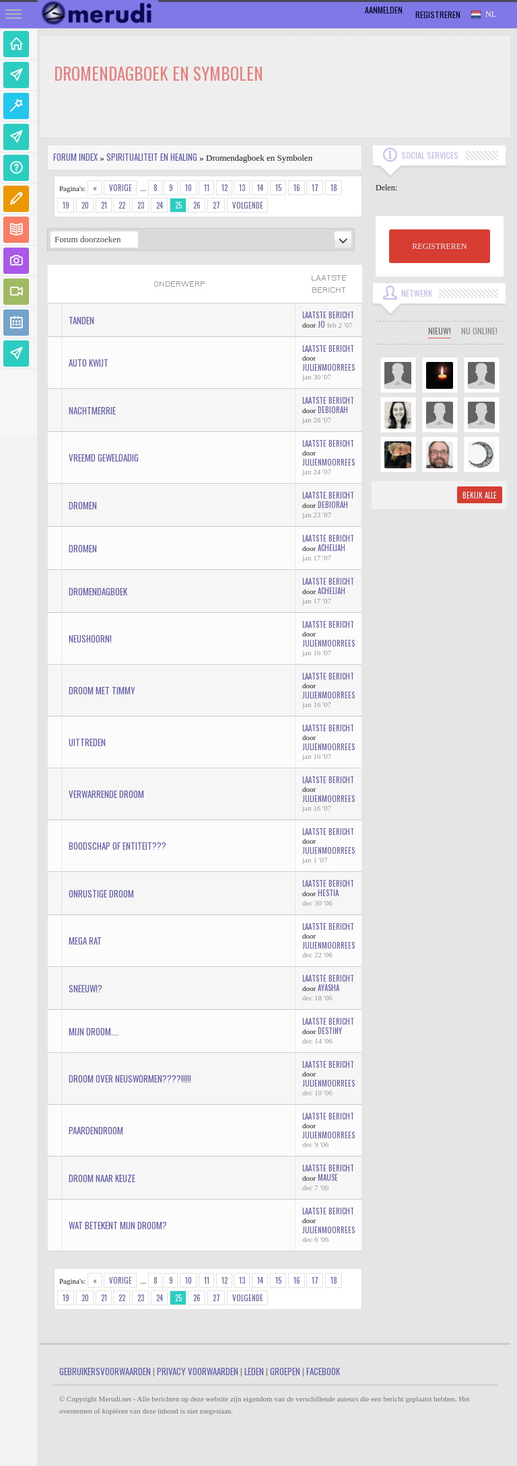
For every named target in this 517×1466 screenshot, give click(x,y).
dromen (83, 505)
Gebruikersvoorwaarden (105, 1371)
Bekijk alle (479, 495)
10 (188, 187)
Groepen (285, 1371)
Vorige (120, 187)
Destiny (330, 1030)
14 (260, 187)
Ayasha (328, 987)
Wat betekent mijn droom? (118, 1225)
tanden (81, 320)
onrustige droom (101, 893)
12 (224, 187)
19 (66, 205)
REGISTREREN (439, 246)
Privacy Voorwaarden (197, 1371)
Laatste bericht (328, 314)
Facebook (323, 1371)
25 (178, 205)
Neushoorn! (90, 638)
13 (242, 187)
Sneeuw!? (85, 988)
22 (121, 205)
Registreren (437, 14)
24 (159, 205)
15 (278, 187)
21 (104, 205)
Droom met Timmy (102, 690)
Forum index (75, 156)
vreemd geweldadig (104, 457)
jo (321, 324)
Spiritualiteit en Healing (151, 156)
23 (140, 205)
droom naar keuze (102, 1178)
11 (206, 187)
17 (315, 187)
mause (328, 1177)
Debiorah (333, 409)
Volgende (247, 205)
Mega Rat (85, 940)
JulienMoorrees (328, 367)
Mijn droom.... (94, 1031)
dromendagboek (98, 591)
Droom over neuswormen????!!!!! (130, 1078)
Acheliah (331, 547)
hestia (328, 892)
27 (216, 205)
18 (334, 187)
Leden (254, 1371)
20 (85, 205)
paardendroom (96, 1130)
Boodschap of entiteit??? (117, 845)
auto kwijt (88, 362)
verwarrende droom (106, 794)
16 (297, 187)
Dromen (83, 548)
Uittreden (87, 742)
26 (197, 205)
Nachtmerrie (92, 410)
